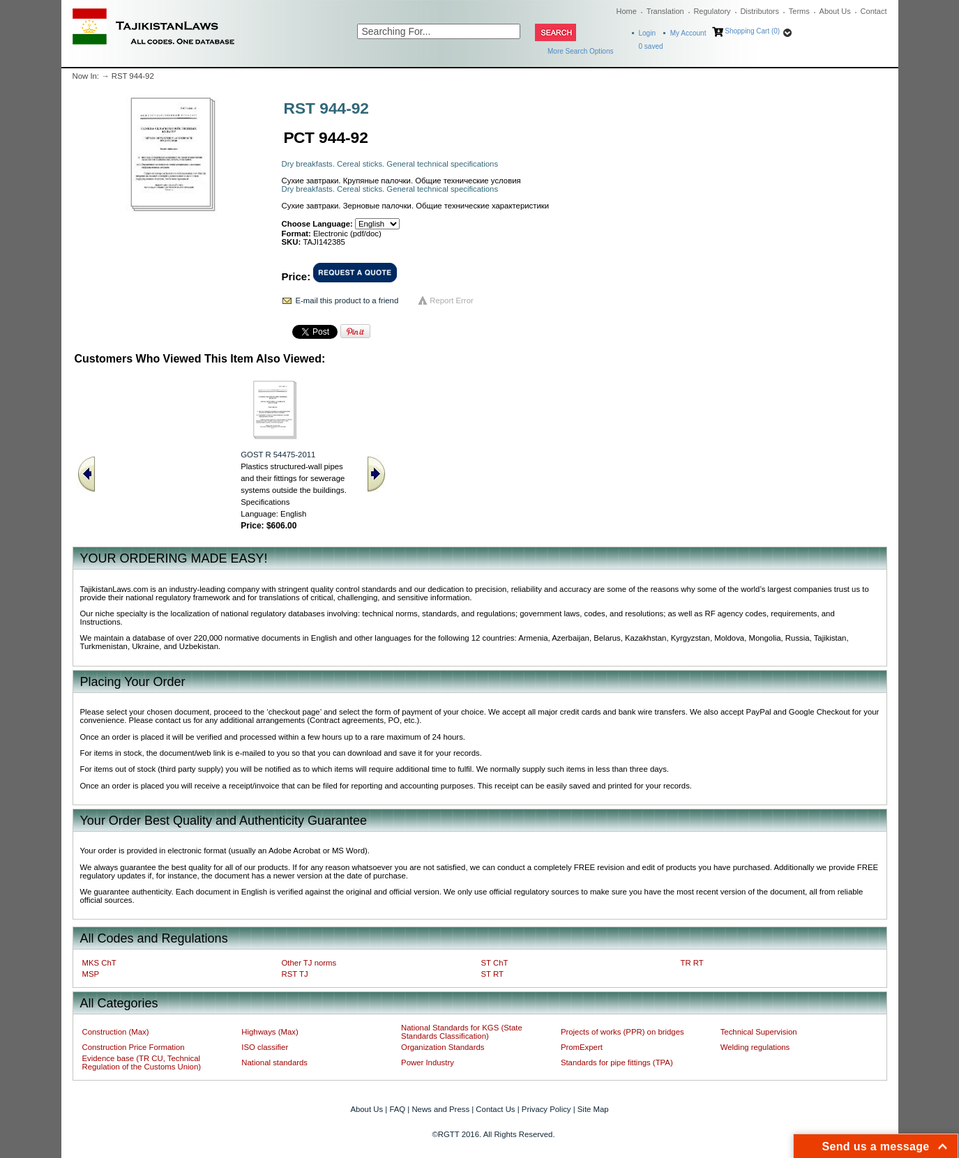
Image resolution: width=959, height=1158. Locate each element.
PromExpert (582, 1047)
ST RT (492, 974)
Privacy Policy (546, 1109)
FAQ (397, 1109)
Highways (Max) (269, 1032)
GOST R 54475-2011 (278, 454)
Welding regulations (755, 1047)
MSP (91, 974)
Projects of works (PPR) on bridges (622, 1032)
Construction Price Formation (133, 1047)
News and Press (440, 1109)
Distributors (759, 11)
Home (627, 11)
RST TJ (295, 974)
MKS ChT (99, 963)
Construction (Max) (115, 1032)
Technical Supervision (758, 1032)
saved (651, 46)
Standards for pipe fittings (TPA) (617, 1062)
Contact (874, 11)
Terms (799, 11)
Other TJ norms (309, 963)
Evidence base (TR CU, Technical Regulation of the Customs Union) (141, 1062)
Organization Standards (442, 1047)
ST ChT (494, 963)
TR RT (692, 963)
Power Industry (427, 1062)
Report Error (452, 300)
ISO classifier (264, 1047)
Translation (665, 11)
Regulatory (711, 11)
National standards (274, 1062)
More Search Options (581, 51)
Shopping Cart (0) (752, 31)
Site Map (593, 1109)
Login (647, 33)
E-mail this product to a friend (347, 300)
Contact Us (495, 1109)
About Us (835, 11)
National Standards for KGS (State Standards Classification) (461, 1031)
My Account (688, 33)
